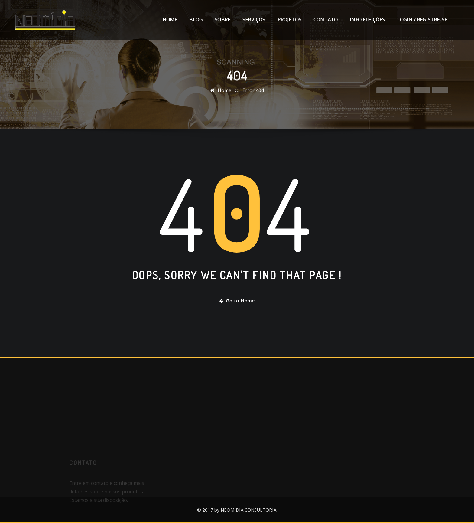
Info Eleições (367, 19)
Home (170, 19)
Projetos (289, 19)
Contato (325, 19)
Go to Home (237, 301)
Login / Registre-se (422, 19)
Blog (196, 19)
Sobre (222, 19)
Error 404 (253, 91)
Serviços (253, 19)
